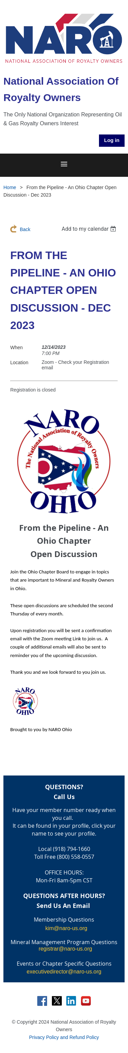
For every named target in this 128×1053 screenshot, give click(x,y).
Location (19, 362)
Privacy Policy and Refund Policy (64, 1037)
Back (25, 229)
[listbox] (89, 229)
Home (9, 187)
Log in (111, 140)
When (16, 347)
